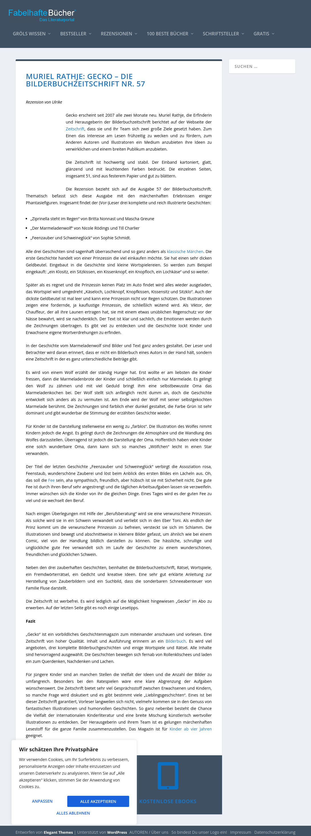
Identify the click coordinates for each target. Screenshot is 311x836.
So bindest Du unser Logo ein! (199, 829)
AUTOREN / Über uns (148, 829)
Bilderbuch (176, 638)
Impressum (240, 829)
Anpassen (42, 802)
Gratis (261, 31)
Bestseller (73, 31)
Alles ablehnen (97, 802)
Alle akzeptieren (74, 813)
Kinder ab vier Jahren (191, 726)
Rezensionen (116, 31)
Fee (51, 477)
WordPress (117, 829)
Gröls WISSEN (29, 31)
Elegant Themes (58, 829)
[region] (74, 783)
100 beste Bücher (167, 31)
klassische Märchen (185, 248)
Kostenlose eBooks (168, 798)
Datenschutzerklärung (274, 829)
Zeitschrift (75, 126)
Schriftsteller (221, 31)
